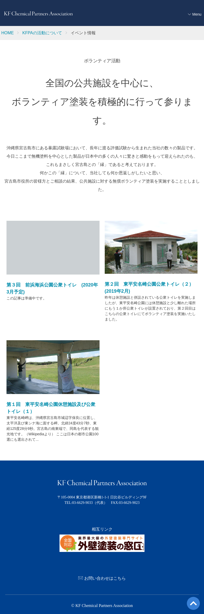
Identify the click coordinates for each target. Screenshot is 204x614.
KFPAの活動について (42, 33)
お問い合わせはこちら (102, 577)
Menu (196, 14)
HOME (7, 33)
